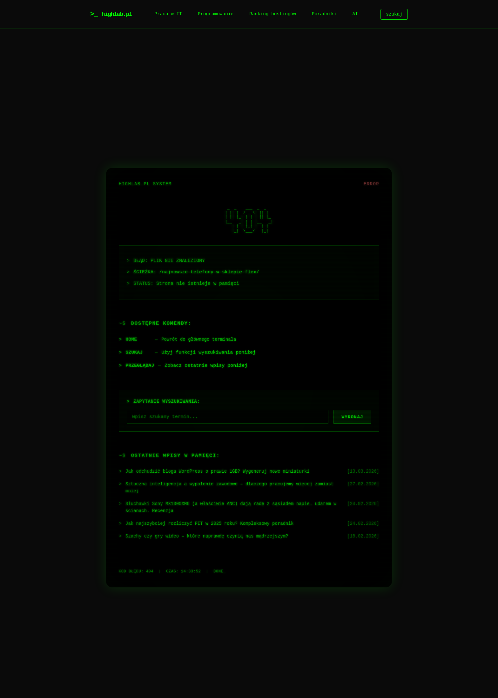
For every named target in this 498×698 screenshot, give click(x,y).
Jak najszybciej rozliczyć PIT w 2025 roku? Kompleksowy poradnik (215, 525)
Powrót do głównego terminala (201, 338)
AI (355, 14)
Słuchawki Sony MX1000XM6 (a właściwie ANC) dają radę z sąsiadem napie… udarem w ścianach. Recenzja (225, 508)
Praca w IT (168, 14)
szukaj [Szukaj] (394, 14)
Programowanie (215, 14)
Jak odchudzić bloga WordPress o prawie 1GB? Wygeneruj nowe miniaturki (224, 470)
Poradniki (324, 14)
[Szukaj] (227, 415)
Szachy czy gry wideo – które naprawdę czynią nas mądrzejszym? (212, 538)
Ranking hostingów (272, 14)
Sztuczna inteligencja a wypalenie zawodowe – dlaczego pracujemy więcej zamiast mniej (225, 487)
